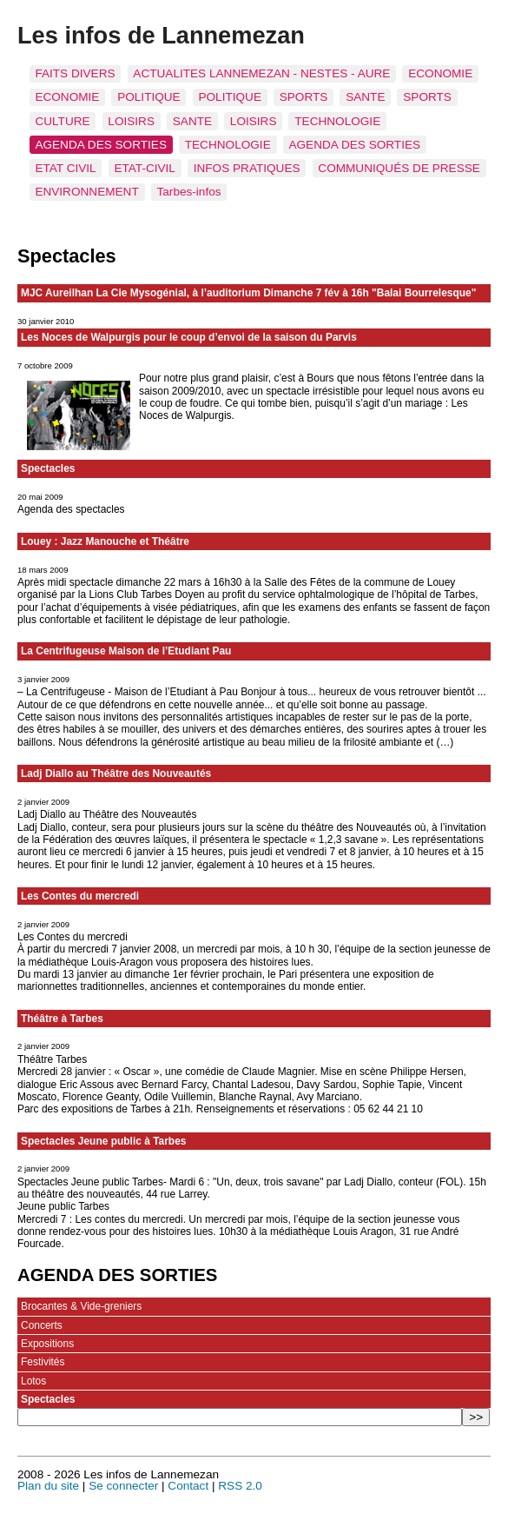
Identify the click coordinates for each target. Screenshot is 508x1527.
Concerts (42, 1325)
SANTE (365, 96)
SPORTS (304, 96)
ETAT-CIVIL (144, 168)
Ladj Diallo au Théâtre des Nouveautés (116, 773)
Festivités (42, 1362)
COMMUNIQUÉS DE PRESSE (399, 168)
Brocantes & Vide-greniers (81, 1306)
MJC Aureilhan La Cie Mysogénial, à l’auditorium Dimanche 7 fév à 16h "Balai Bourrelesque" (248, 293)
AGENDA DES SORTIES (101, 144)
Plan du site (48, 1485)
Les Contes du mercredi (80, 896)
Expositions (47, 1344)
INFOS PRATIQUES (247, 168)
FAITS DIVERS (75, 73)
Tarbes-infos (189, 191)
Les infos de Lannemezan (161, 35)
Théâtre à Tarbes (62, 1018)
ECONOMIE (440, 73)
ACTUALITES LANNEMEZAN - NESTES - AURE (261, 73)
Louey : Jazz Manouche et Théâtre (105, 541)
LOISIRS (131, 121)
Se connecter (123, 1485)
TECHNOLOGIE (337, 121)
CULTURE (62, 121)
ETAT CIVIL (65, 168)
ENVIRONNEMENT (86, 191)
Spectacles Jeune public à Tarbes (103, 1141)
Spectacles (48, 468)
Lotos (33, 1381)
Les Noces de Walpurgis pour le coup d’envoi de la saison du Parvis (189, 337)
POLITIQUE (149, 96)
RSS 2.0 (240, 1485)
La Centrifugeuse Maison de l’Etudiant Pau (126, 651)
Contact (188, 1485)
